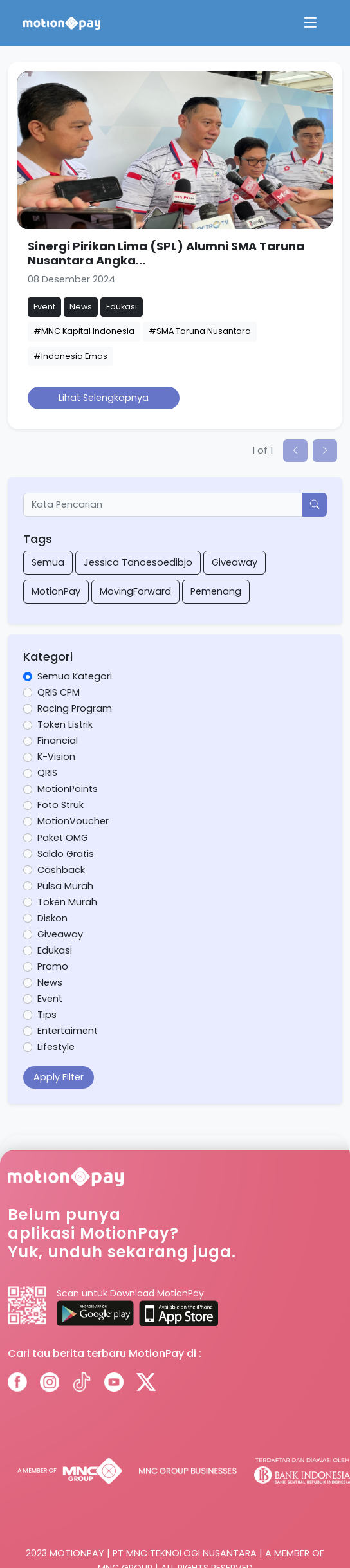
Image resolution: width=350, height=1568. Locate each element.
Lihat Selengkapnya (104, 397)
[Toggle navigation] (310, 23)
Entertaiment (67, 1030)
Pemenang (215, 591)
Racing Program (74, 708)
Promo (52, 966)
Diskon (52, 918)
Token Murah (67, 902)
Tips (47, 1014)
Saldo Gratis (65, 853)
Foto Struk (60, 804)
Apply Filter (58, 1077)
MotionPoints (67, 788)
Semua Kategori (74, 676)
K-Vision (56, 756)
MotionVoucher (73, 821)
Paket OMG (62, 837)
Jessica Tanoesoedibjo (138, 562)
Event (49, 998)
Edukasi (54, 950)
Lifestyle (56, 1046)
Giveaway (234, 562)
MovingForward (135, 591)
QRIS (47, 772)
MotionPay (56, 591)
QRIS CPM (58, 692)
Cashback (61, 869)
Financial (57, 740)
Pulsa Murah (65, 886)
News (49, 982)
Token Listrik (65, 724)
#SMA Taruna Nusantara (200, 331)
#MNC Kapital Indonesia (83, 331)
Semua (48, 562)
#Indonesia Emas (70, 356)
